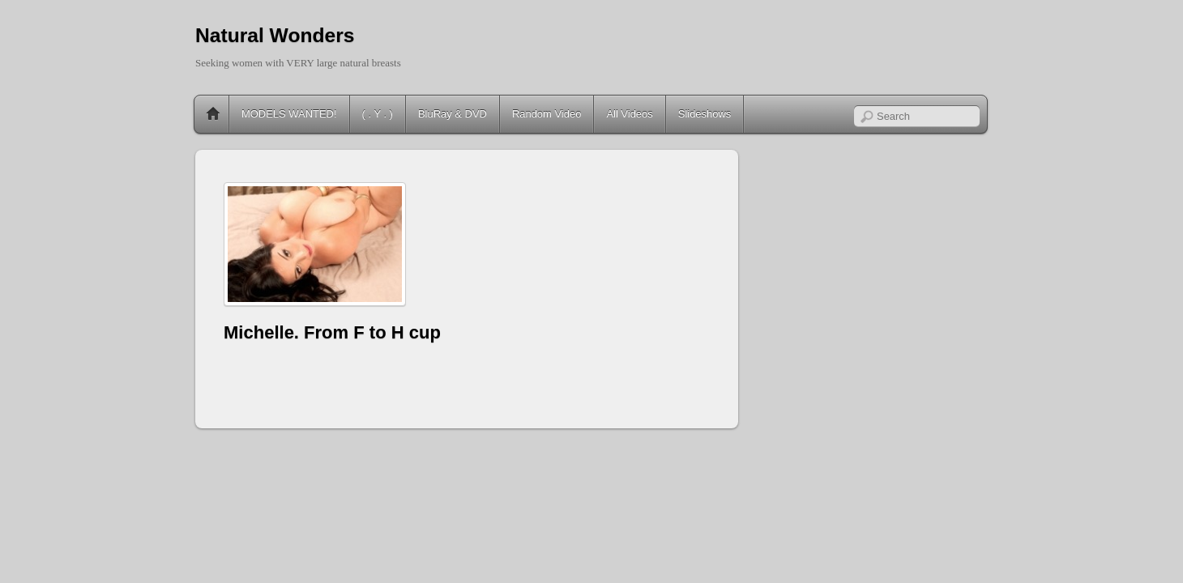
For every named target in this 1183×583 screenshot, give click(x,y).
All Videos (629, 114)
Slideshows (705, 114)
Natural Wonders (274, 35)
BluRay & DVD (452, 114)
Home (213, 114)
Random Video (546, 114)
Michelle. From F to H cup (332, 332)
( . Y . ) (377, 114)
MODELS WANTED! (289, 114)
